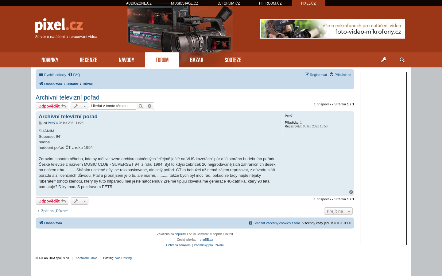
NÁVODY (126, 59)
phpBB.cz (206, 239)
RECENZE (88, 59)
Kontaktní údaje (86, 258)
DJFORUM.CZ (229, 3)
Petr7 (289, 116)
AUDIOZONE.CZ (139, 3)
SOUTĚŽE (233, 59)
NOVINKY (49, 59)
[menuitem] (74, 74)
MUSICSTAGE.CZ (184, 3)
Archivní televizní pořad (67, 97)
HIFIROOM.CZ (270, 3)
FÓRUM (162, 59)
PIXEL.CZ (308, 3)
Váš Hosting (123, 258)
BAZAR (196, 59)
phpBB (179, 234)
